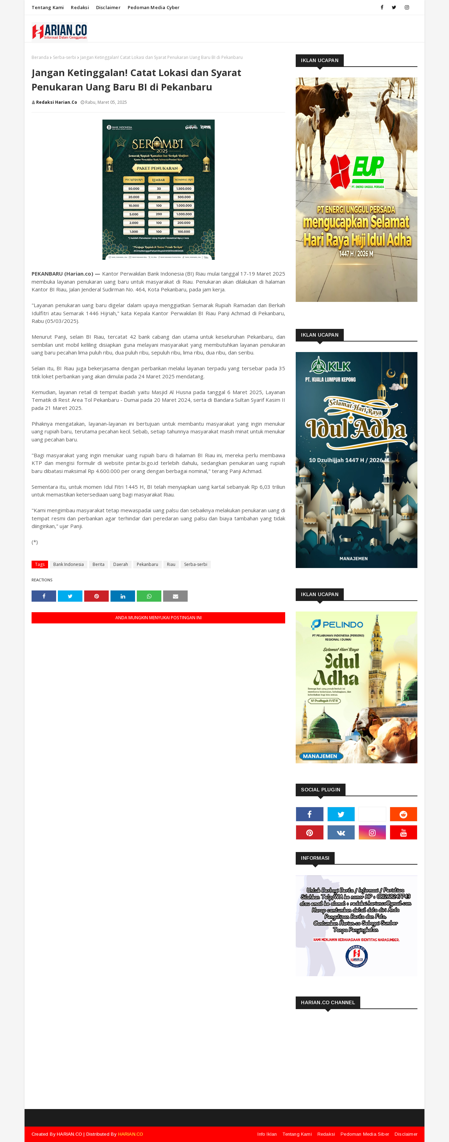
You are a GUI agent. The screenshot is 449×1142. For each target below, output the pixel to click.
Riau (171, 564)
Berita (99, 564)
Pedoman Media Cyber (154, 7)
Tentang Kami (48, 7)
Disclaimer (108, 7)
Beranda (40, 57)
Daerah (120, 564)
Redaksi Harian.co (56, 102)
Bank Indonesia (68, 564)
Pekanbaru (147, 564)
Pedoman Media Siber (365, 1134)
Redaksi (80, 7)
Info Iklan (267, 1134)
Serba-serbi (64, 57)
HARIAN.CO (69, 1134)
